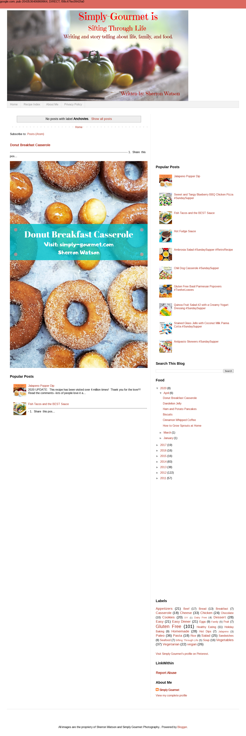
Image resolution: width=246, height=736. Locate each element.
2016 (163, 450)
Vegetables (225, 640)
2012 (163, 472)
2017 (163, 444)
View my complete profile (171, 695)
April (167, 393)
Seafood (165, 640)
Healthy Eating (206, 627)
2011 (163, 478)
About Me (52, 104)
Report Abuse (166, 673)
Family (214, 621)
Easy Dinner (181, 621)
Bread (202, 608)
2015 (163, 455)
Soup (206, 640)
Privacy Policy (73, 104)
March (168, 432)
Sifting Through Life (187, 640)
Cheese (186, 613)
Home (14, 104)
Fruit (226, 621)
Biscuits (168, 414)
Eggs (202, 621)
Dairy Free (200, 617)
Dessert (219, 617)
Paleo (160, 635)
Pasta (177, 635)
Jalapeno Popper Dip (41, 385)
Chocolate (227, 612)
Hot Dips (205, 631)
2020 (163, 388)
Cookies (168, 617)
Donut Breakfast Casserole (30, 145)
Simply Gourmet (169, 689)
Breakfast (222, 608)
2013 (163, 467)
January (169, 438)
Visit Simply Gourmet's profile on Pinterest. (182, 653)
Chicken (206, 613)
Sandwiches (226, 635)
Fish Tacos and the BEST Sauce (48, 404)
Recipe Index (32, 104)
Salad (205, 635)
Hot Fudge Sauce (185, 231)
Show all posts (101, 119)
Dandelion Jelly (172, 403)
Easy (160, 621)
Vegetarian (171, 644)
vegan (192, 644)
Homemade (180, 631)
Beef (186, 608)
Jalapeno (223, 631)
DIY (186, 617)
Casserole (163, 613)
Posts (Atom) (35, 134)
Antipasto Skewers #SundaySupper (196, 341)
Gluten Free (168, 626)
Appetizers (164, 608)
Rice (193, 635)
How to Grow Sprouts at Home (182, 425)
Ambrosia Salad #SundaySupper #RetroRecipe (203, 249)
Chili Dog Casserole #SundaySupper (196, 268)
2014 (163, 461)
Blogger (182, 727)
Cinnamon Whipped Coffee (179, 419)
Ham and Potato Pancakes (180, 408)
